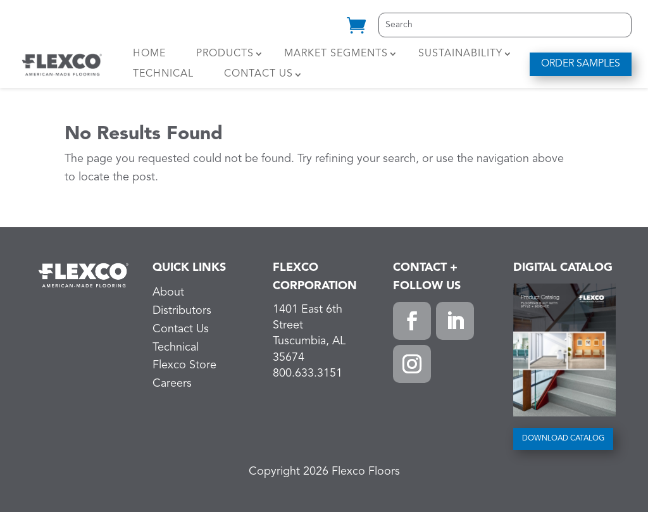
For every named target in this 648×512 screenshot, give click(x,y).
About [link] (168, 292)
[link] (356, 30)
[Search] (505, 25)
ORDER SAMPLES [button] (580, 64)
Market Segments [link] (336, 54)
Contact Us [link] (258, 74)
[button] (412, 321)
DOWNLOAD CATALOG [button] (563, 438)
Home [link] (149, 54)
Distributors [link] (182, 310)
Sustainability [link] (460, 54)
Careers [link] (172, 383)
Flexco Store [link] (184, 365)
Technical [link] (163, 74)
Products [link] (225, 54)
